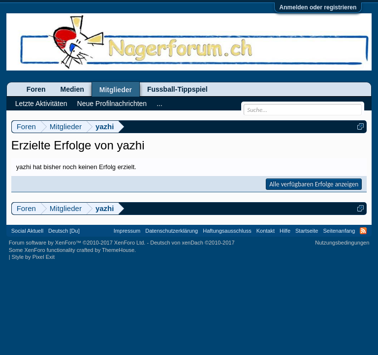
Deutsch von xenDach (192, 243)
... (159, 103)
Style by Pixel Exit (33, 257)
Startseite (306, 231)
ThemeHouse (118, 250)
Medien (72, 89)
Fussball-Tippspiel (177, 89)
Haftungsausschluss (227, 231)
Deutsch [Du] (64, 231)
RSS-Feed (363, 230)
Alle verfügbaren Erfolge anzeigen (313, 184)
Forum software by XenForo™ (77, 243)
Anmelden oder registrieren (318, 7)
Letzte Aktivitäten (41, 103)
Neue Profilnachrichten (112, 103)
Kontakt (265, 231)
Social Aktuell (27, 231)
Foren (36, 89)
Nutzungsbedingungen (342, 243)
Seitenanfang (339, 231)
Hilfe (285, 231)
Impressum (127, 231)
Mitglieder (115, 90)
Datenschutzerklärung (171, 231)
